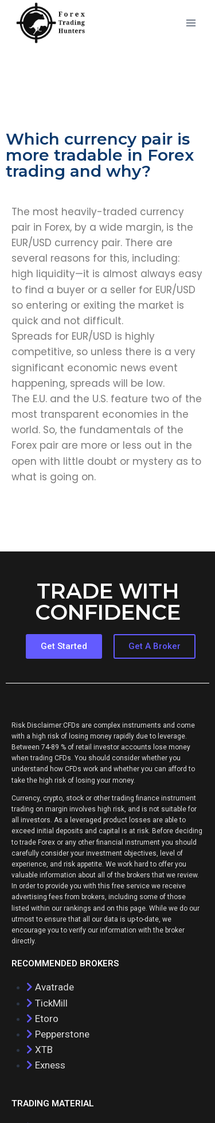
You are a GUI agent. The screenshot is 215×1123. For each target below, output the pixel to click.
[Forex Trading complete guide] (51, 23)
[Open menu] (190, 23)
